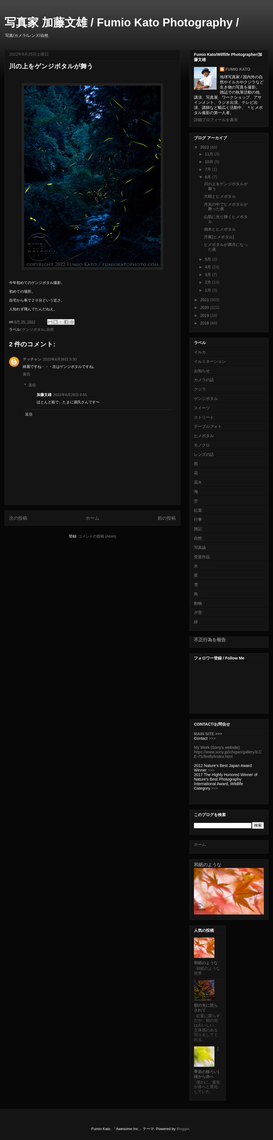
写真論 (200, 547)
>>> (212, 738)
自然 (50, 329)
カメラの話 (204, 380)
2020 (205, 307)
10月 (209, 161)
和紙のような (207, 864)
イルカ (200, 352)
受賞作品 (202, 557)
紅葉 (198, 510)
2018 (205, 323)
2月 (208, 282)
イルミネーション (210, 361)
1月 (208, 290)
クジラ (200, 389)
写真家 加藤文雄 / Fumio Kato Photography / (122, 22)
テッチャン (32, 359)
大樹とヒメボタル (220, 196)
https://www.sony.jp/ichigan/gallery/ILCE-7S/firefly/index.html (228, 754)
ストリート (204, 417)
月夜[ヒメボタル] (219, 237)
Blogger (183, 1129)
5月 (208, 259)
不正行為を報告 (210, 639)
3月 (208, 274)
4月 (208, 267)
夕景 (198, 612)
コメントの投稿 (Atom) (97, 536)
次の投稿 (18, 518)
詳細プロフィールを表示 (216, 119)
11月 (209, 154)
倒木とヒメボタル (220, 229)
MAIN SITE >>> (208, 734)
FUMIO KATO (238, 69)
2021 (205, 300)
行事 (198, 519)
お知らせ (202, 370)
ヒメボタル (204, 435)
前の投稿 (167, 518)
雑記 (198, 528)
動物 (198, 603)
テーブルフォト (208, 426)
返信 (26, 374)
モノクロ (202, 445)
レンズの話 (204, 454)
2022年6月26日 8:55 (70, 395)
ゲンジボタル (33, 329)
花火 (198, 482)
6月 (208, 177)
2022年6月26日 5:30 (60, 359)
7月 (208, 169)
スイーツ (202, 408)
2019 (205, 315)
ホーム (92, 518)
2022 (205, 147)
